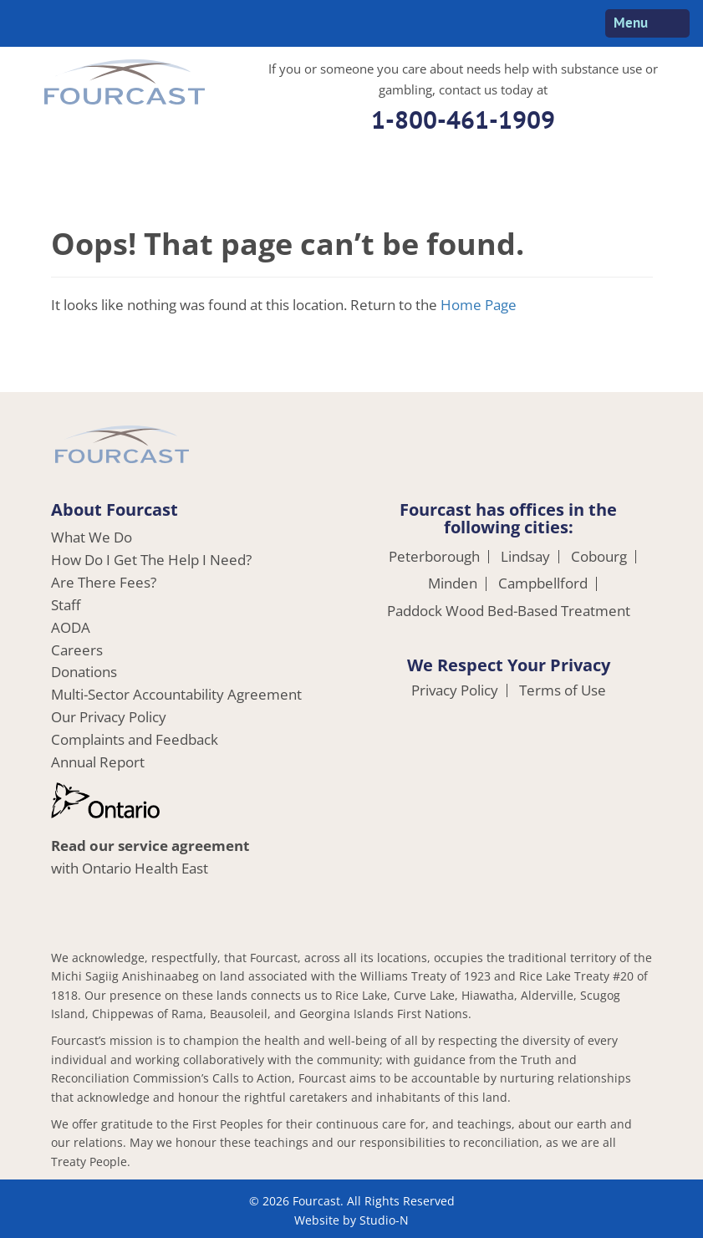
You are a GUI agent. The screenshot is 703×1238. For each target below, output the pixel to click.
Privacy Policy (454, 691)
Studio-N (384, 1220)
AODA (70, 627)
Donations (84, 671)
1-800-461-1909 (463, 119)
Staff (65, 604)
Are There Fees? (103, 582)
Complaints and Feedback (134, 739)
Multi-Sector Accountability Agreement (176, 694)
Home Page (479, 304)
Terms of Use (562, 691)
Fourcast (124, 84)
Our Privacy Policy (108, 716)
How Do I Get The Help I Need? (151, 559)
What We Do (91, 537)
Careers (77, 650)
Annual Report (98, 762)
